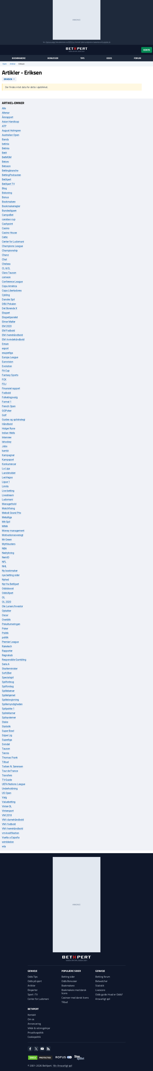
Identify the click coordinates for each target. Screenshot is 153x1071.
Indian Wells (8, 432)
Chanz (5, 254)
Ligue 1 (6, 481)
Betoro (5, 161)
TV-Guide (7, 779)
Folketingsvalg (10, 397)
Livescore (100, 990)
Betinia (5, 148)
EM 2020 (7, 326)
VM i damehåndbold (13, 819)
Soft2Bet (6, 673)
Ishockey (6, 441)
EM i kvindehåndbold (13, 339)
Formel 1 (6, 401)
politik (5, 637)
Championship (10, 250)
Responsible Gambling (14, 659)
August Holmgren (11, 130)
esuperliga (7, 352)
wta (4, 846)
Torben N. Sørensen (12, 766)
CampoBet (7, 214)
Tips (82, 58)
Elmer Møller (8, 321)
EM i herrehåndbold (12, 335)
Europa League (10, 357)
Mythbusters (8, 544)
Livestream (8, 495)
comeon (6, 277)
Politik (5, 632)
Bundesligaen (9, 210)
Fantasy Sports (10, 375)
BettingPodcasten (11, 175)
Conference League (12, 281)
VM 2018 (7, 815)
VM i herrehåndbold (12, 828)
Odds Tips (32, 977)
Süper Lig (7, 735)
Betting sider (68, 977)
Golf (4, 415)
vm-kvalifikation (10, 833)
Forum (137, 58)
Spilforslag (8, 686)
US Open (6, 793)
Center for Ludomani (13, 241)
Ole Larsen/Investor (12, 606)
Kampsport (8, 459)
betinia (5, 143)
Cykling (6, 295)
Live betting (8, 490)
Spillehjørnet (8, 695)
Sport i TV (33, 994)
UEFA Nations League (13, 784)
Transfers (7, 775)
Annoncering (34, 1024)
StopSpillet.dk (106, 42)
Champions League (12, 246)
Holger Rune (8, 428)
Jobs (4, 446)
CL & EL (6, 268)
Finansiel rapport (11, 388)
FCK (4, 379)
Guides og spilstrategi (13, 419)
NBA (4, 548)
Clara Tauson (9, 272)
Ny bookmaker (9, 570)
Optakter (6, 610)
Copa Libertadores (12, 290)
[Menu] (3, 49)
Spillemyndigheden (12, 704)
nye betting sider (11, 575)
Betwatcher (101, 981)
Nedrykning (8, 552)
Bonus (5, 197)
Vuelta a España (10, 837)
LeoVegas (7, 477)
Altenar (6, 112)
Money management (13, 530)
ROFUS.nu (71, 42)
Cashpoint (7, 223)
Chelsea (6, 263)
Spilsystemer (9, 717)
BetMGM (6, 157)
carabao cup (8, 219)
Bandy (5, 139)
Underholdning (10, 788)
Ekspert (6, 312)
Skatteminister (9, 668)
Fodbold (6, 392)
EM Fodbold (8, 330)
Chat (4, 259)
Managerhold (9, 503)
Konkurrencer (9, 464)
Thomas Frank (10, 757)
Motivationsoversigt (12, 535)
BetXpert (6, 179)
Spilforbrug (8, 681)
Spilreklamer (8, 713)
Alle (4, 108)
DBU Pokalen (9, 303)
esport (5, 348)
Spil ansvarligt (50, 42)
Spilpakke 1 (8, 708)
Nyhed (5, 579)
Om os (31, 1019)
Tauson (6, 748)
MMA (5, 526)
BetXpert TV (8, 183)
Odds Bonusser (69, 981)
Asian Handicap (10, 121)
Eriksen (8, 79)
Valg (4, 797)
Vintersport (8, 810)
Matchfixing (8, 508)
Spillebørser (8, 690)
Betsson (6, 166)
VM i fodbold (9, 824)
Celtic (5, 237)
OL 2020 (6, 601)
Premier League (10, 641)
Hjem (5, 64)
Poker (5, 628)
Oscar (5, 615)
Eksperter (33, 990)
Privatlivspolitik (36, 1032)
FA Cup (6, 370)
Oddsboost (8, 588)
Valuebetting (8, 801)
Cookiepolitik (34, 1037)
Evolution (7, 366)
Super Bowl (8, 730)
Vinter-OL (7, 806)
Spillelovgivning (10, 699)
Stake (5, 721)
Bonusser (53, 58)
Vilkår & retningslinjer (39, 1028)
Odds (109, 58)
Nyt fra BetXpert (10, 584)
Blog (4, 188)
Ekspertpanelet (10, 317)
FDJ (4, 383)
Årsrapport (7, 117)
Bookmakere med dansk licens (73, 991)
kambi (5, 450)
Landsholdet (8, 472)
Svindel (6, 744)
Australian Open (10, 134)
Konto (146, 49)
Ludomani (7, 499)
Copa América (9, 286)
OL (3, 597)
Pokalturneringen (11, 624)
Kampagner (8, 455)
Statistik (6, 726)
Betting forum (102, 977)
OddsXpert (7, 592)
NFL (4, 561)
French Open (8, 406)
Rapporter (7, 650)
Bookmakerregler (11, 206)
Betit (4, 152)
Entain (5, 343)
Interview (6, 437)
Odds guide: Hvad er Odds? (109, 994)
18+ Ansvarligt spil (62, 1066)
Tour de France (10, 770)
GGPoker (6, 410)
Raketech (7, 646)
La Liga (6, 468)
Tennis (5, 753)
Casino (5, 228)
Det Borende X (9, 308)
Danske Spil (8, 299)
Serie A (5, 664)
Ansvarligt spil (102, 999)
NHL (4, 566)
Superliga (7, 739)
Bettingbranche (10, 170)
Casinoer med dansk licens (75, 997)
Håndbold (7, 424)
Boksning (7, 192)
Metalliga (7, 517)
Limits (5, 486)
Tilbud (5, 762)
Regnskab (7, 655)
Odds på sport (35, 981)
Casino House (9, 232)
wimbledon (8, 841)
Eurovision (7, 361)
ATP (4, 126)
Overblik (6, 619)
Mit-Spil (6, 521)
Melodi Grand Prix (11, 512)
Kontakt (32, 1015)
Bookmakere (18, 58)
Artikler (12, 64)
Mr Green (7, 539)
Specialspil (8, 677)
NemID (5, 557)
